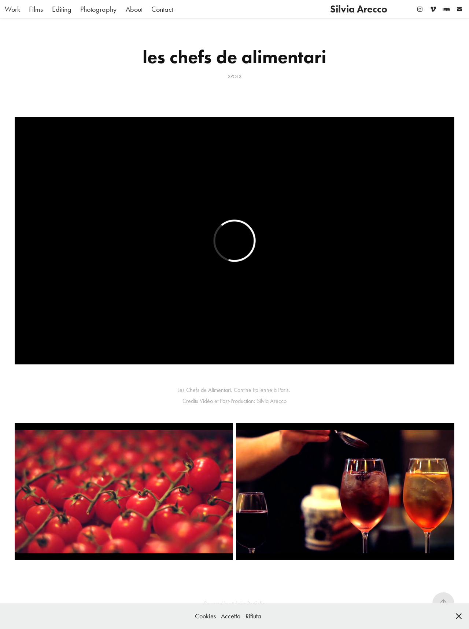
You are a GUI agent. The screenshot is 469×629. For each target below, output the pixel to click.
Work (12, 9)
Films (36, 9)
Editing (61, 9)
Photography (98, 9)
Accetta (230, 616)
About (134, 9)
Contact (162, 9)
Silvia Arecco (358, 9)
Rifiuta (253, 616)
